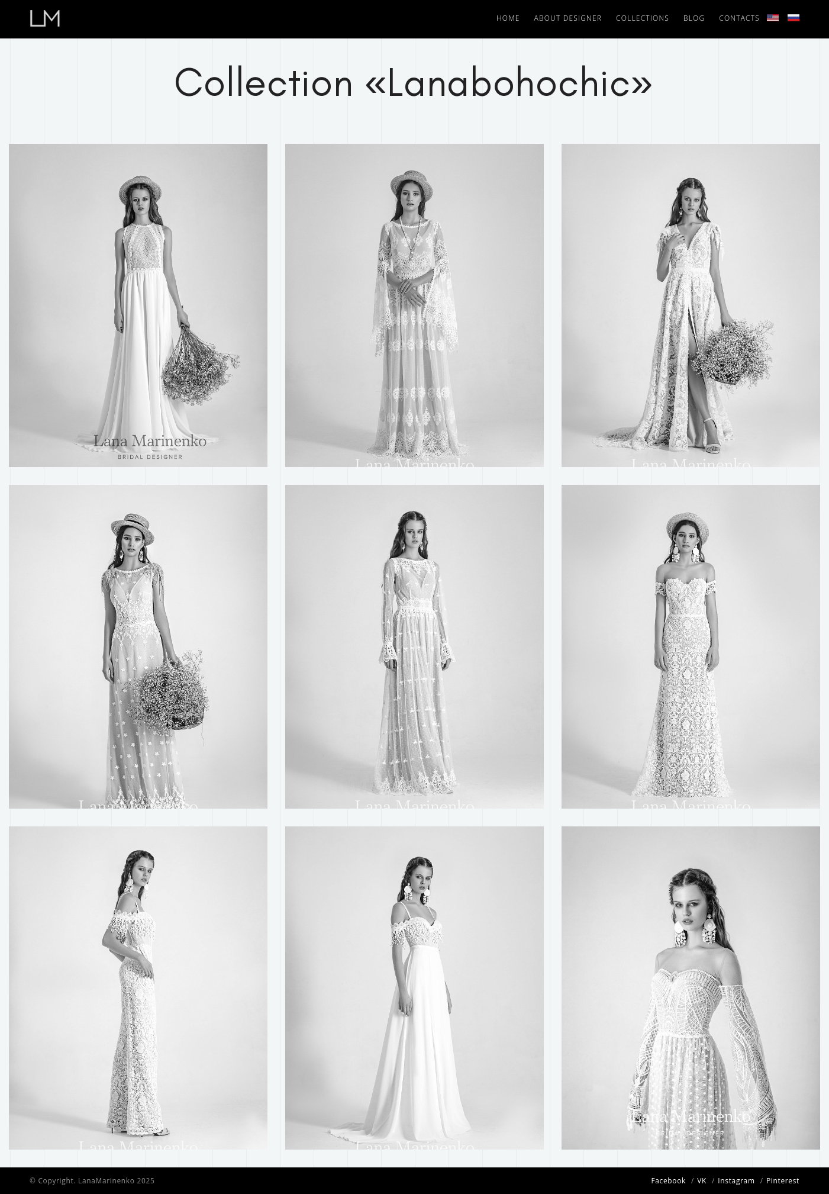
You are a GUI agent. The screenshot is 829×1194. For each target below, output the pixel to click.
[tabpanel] (138, 306)
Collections (642, 18)
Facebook (668, 1180)
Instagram (736, 1180)
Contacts (739, 18)
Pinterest (782, 1180)
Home (508, 18)
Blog (694, 18)
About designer (568, 18)
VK (702, 1180)
